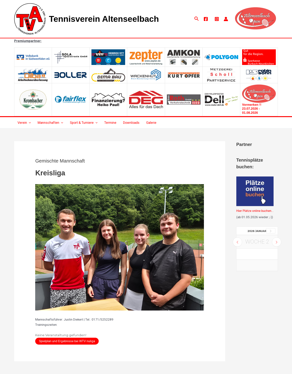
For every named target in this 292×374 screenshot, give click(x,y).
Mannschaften (50, 122)
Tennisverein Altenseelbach (104, 19)
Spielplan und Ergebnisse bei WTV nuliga (67, 341)
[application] (29, 122)
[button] (196, 19)
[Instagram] (217, 19)
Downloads (131, 123)
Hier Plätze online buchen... (255, 211)
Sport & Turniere (84, 122)
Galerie (151, 123)
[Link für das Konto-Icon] (226, 19)
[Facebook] (206, 19)
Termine (110, 123)
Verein (24, 122)
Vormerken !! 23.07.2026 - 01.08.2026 (251, 108)
